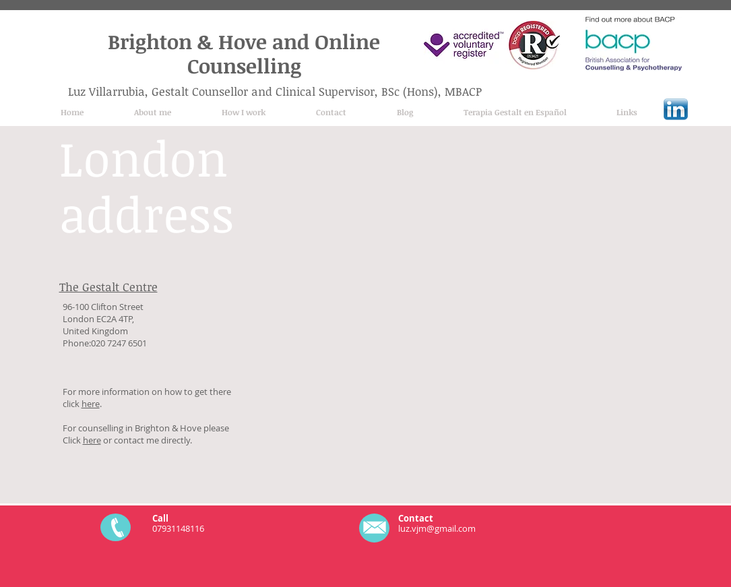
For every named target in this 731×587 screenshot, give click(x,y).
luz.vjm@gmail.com (437, 528)
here (91, 404)
